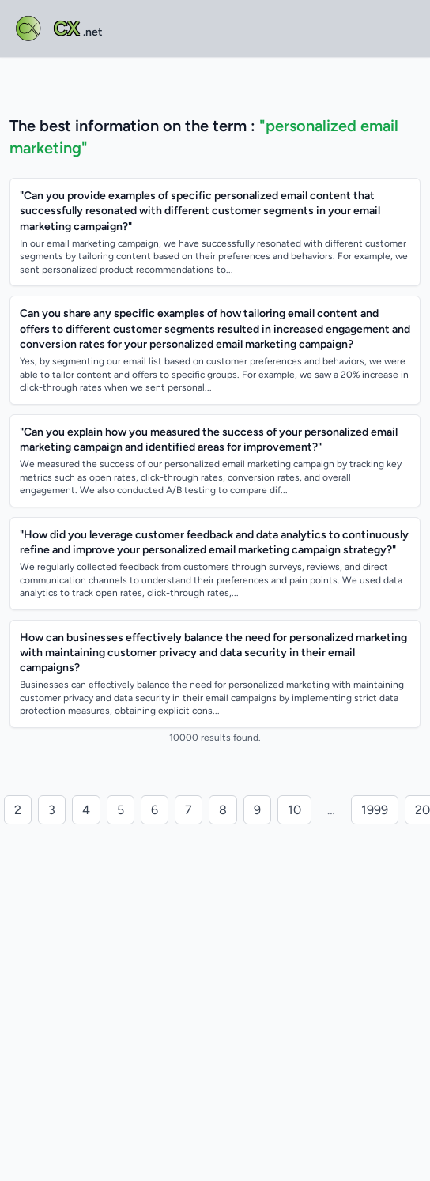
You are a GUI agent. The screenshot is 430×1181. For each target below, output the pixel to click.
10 (294, 809)
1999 (374, 809)
